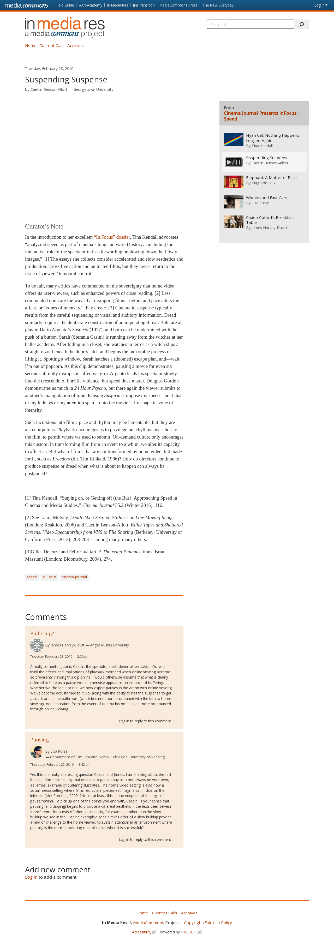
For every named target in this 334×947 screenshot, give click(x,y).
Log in (319, 5)
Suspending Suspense (267, 157)
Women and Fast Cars (266, 197)
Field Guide (65, 5)
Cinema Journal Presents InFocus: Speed (261, 116)
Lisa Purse (59, 751)
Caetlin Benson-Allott (49, 89)
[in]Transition (144, 5)
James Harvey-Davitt (67, 645)
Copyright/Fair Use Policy (208, 922)
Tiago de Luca (263, 182)
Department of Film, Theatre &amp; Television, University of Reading (107, 756)
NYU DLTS (189, 932)
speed (32, 576)
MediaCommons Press (179, 5)
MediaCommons (148, 922)
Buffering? (42, 633)
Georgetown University (93, 89)
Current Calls (51, 45)
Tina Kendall (261, 145)
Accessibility (141, 932)
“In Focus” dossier (112, 237)
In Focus (49, 576)
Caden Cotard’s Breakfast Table (270, 220)
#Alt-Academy (90, 5)
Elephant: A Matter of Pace (271, 177)
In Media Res (117, 5)
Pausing (39, 739)
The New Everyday (218, 5)
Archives (75, 45)
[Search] (250, 24)
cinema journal (74, 576)
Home (31, 45)
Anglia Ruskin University (109, 645)
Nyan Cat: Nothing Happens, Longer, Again (273, 138)
